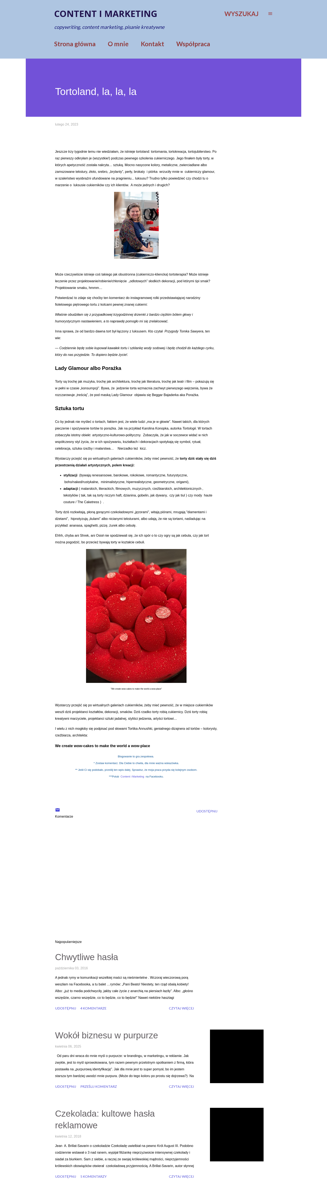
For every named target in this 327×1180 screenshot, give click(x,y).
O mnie (118, 43)
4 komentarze (93, 1008)
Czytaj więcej (181, 1008)
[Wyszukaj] (241, 13)
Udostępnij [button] (207, 811)
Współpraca (193, 43)
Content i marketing (105, 13)
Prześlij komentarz (98, 1086)
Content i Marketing (132, 776)
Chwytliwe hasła (86, 957)
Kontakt (152, 43)
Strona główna (75, 43)
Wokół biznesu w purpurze (106, 1035)
